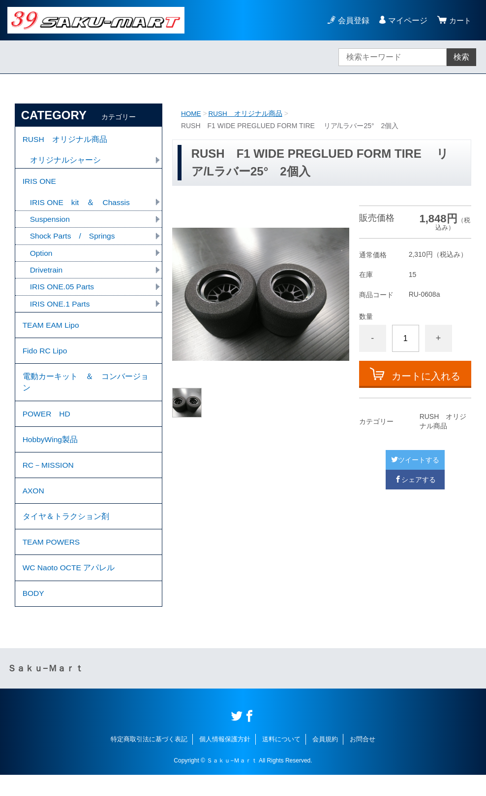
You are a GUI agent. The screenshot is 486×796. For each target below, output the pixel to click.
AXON (34, 505)
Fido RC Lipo (45, 358)
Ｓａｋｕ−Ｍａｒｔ (45, 689)
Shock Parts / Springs (73, 240)
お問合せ (362, 760)
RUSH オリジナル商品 (246, 113)
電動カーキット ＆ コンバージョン (86, 391)
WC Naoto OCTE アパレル (70, 587)
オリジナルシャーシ (65, 161)
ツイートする (415, 460)
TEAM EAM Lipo (52, 331)
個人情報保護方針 (224, 760)
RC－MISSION (49, 478)
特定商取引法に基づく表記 (149, 760)
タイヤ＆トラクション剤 (66, 532)
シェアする (415, 480)
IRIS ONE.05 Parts (63, 291)
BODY (34, 614)
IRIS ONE (40, 183)
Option (41, 257)
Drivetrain (46, 274)
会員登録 (352, 20)
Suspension (50, 222)
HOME (191, 113)
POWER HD (47, 424)
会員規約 (325, 760)
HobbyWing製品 (51, 451)
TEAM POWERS (52, 559)
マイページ (406, 20)
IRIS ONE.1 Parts (60, 309)
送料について (281, 760)
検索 (461, 57)
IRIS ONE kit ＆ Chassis (81, 205)
